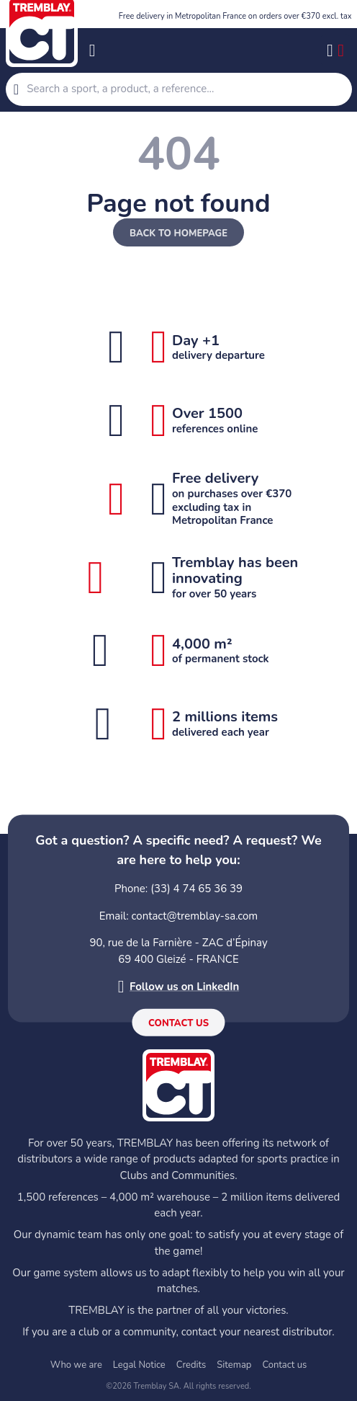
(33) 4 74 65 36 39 (196, 888)
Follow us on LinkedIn (184, 986)
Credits (191, 1364)
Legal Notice (139, 1364)
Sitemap (234, 1364)
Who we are (76, 1364)
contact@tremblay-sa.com (195, 915)
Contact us (178, 1023)
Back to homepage (178, 233)
